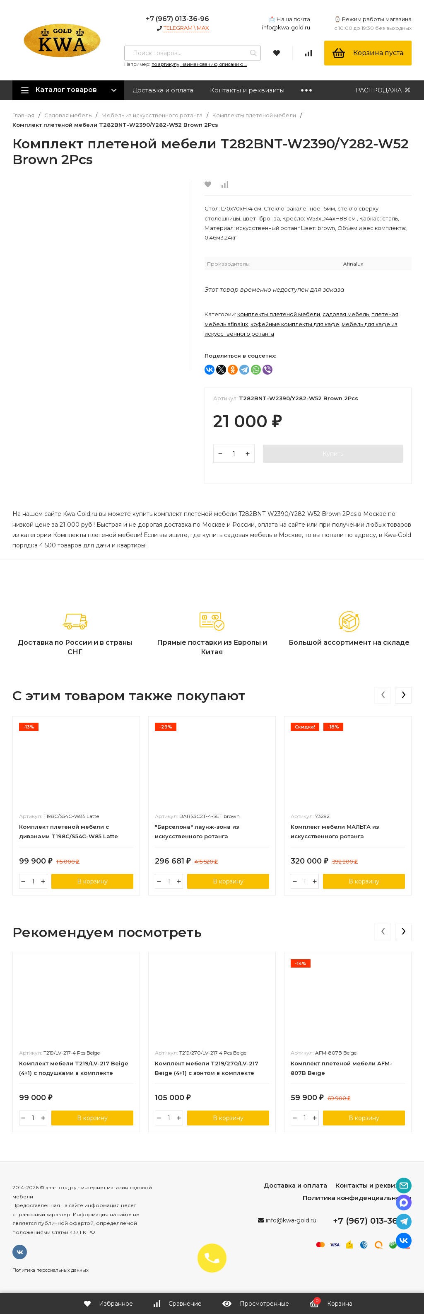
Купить (333, 453)
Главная (23, 115)
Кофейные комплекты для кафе (295, 324)
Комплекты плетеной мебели (254, 115)
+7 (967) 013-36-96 (177, 19)
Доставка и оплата (162, 90)
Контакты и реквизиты (247, 90)
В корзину (92, 881)
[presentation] (382, 695)
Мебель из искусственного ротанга (151, 115)
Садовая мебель (68, 115)
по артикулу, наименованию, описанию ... (199, 64)
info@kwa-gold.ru (286, 27)
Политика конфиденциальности (357, 1198)
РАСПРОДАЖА (384, 90)
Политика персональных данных (50, 1270)
